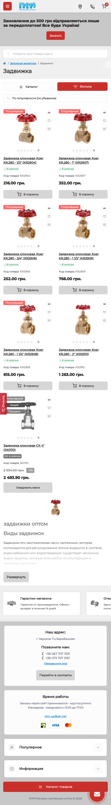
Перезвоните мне (55, 663)
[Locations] (80, 6)
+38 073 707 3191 (57, 658)
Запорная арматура (23, 63)
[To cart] (27, 194)
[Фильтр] (3, 403)
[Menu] (7, 6)
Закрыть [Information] (56, 35)
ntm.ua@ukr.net (55, 716)
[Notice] (27, 487)
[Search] (8, 53)
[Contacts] (92, 6)
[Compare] (49, 129)
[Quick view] (49, 112)
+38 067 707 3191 (57, 654)
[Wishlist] (49, 120)
